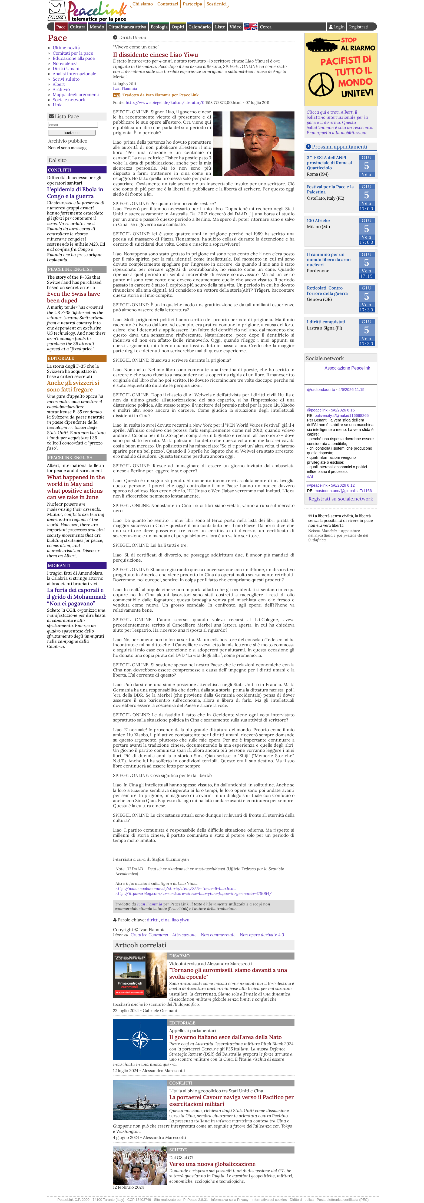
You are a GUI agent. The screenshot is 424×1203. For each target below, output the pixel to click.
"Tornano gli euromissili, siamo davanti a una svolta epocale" (228, 973)
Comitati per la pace (73, 53)
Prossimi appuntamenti (339, 146)
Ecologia (159, 26)
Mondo (97, 26)
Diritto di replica (302, 1200)
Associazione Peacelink (347, 368)
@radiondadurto (321, 389)
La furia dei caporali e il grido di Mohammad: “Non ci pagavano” (76, 596)
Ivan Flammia (125, 88)
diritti (153, 919)
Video (235, 26)
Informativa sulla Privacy (230, 1200)
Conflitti (59, 170)
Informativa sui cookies (269, 1200)
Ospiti (178, 26)
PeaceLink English (70, 269)
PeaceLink (188, 95)
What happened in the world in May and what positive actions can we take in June (76, 487)
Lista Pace (67, 116)
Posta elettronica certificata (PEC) (343, 1200)
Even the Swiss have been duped (73, 297)
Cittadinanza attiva (127, 26)
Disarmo (179, 955)
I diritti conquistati (326, 321)
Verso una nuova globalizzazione (212, 1164)
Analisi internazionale (74, 73)
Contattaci (167, 3)
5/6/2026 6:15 (343, 410)
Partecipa (192, 3)
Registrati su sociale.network (341, 499)
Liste (220, 26)
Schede (178, 1149)
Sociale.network (69, 99)
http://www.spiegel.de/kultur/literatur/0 (165, 102)
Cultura (77, 26)
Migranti (59, 565)
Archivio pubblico (67, 141)
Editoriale (61, 358)
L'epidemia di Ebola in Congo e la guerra (75, 193)
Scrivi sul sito (66, 79)
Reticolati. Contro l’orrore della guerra (327, 290)
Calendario (199, 26)
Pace (61, 26)
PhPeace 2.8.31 (195, 1200)
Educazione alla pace (74, 58)
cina (165, 919)
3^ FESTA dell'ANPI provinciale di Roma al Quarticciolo (329, 162)
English (250, 26)
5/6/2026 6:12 (343, 485)
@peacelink (317, 410)
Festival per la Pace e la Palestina (330, 189)
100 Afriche (318, 220)
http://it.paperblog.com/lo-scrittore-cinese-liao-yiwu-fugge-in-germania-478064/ (193, 893)
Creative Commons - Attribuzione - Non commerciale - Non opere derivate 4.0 (207, 934)
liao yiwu (181, 919)
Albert (59, 84)
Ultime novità (66, 47)
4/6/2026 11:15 (352, 389)
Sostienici (217, 3)
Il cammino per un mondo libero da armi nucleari (329, 259)
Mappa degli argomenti (76, 94)
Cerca (265, 26)
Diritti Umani (66, 68)
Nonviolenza (65, 63)
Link (57, 104)
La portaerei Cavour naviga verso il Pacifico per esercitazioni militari (231, 1100)
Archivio (61, 89)
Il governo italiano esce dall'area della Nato (225, 1037)
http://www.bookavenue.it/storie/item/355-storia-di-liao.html (175, 888)
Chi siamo (142, 3)
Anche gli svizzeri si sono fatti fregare (73, 386)
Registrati (359, 26)
